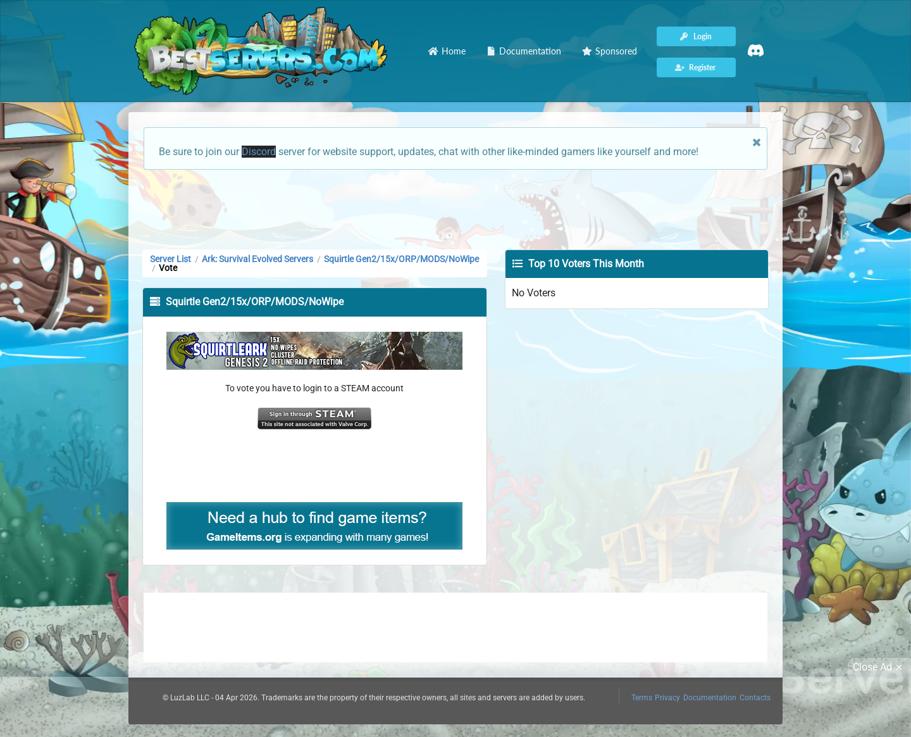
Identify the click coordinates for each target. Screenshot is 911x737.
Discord (259, 152)
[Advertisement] (455, 208)
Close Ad (879, 667)
